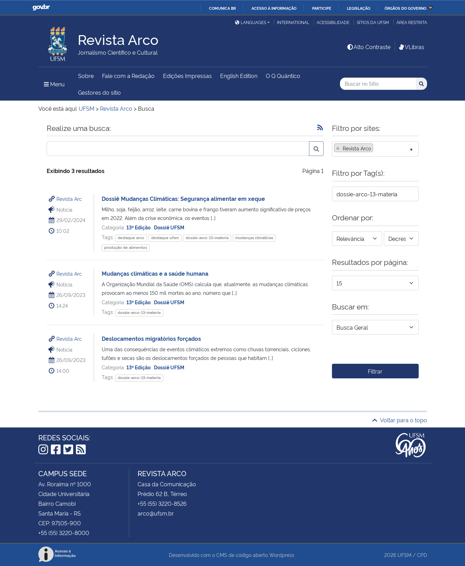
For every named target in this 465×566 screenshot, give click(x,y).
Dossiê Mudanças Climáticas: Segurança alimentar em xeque (183, 198)
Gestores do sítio (99, 92)
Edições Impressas (187, 75)
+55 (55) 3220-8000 (63, 532)
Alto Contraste (368, 46)
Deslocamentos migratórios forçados (151, 338)
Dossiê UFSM (169, 227)
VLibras (411, 46)
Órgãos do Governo (405, 8)
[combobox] (375, 149)
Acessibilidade (333, 22)
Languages (250, 22)
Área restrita (411, 22)
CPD (422, 554)
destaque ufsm (165, 237)
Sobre (86, 75)
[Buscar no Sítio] (378, 84)
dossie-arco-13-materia (207, 237)
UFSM (404, 554)
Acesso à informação (273, 8)
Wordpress (281, 554)
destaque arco (131, 237)
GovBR (41, 7)
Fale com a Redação (128, 75)
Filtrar (375, 371)
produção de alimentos (125, 247)
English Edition (238, 75)
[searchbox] (377, 148)
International (293, 22)
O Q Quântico (283, 75)
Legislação (358, 8)
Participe (321, 8)
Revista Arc (69, 198)
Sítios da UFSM (373, 22)
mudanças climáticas (254, 237)
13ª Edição (139, 227)
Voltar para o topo (399, 420)
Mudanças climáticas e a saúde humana (155, 273)
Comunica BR (222, 8)
